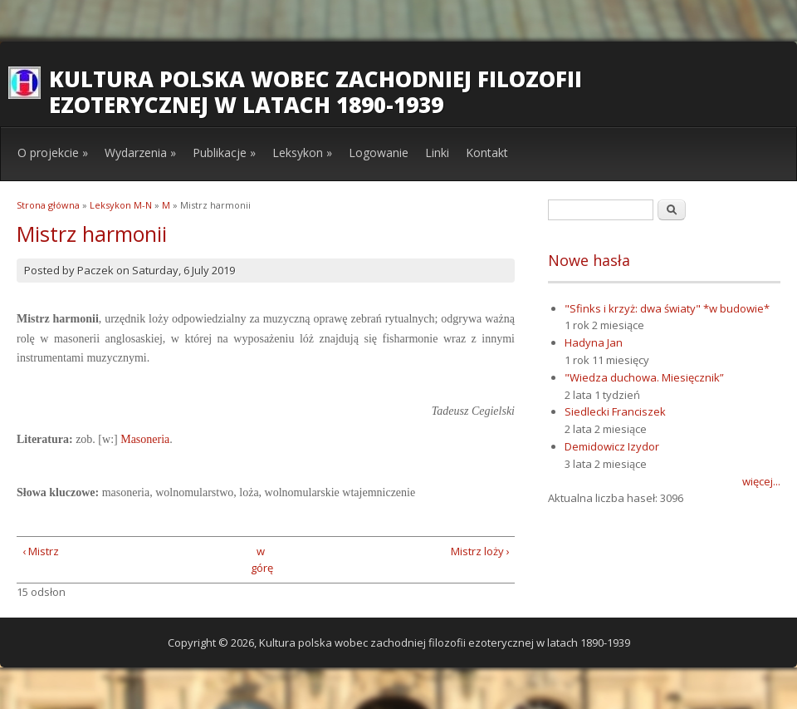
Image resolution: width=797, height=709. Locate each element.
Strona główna (48, 205)
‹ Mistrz (40, 551)
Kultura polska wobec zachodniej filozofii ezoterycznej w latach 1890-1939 (315, 92)
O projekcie (52, 152)
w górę (260, 560)
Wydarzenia (140, 152)
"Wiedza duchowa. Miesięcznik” (644, 377)
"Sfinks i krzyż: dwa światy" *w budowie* (667, 308)
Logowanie (378, 152)
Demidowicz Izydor (612, 446)
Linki (437, 152)
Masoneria (144, 439)
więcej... (761, 481)
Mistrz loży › (480, 551)
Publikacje (224, 152)
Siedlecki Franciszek (615, 411)
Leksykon (302, 152)
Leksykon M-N (121, 205)
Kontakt (487, 152)
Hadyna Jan (594, 342)
